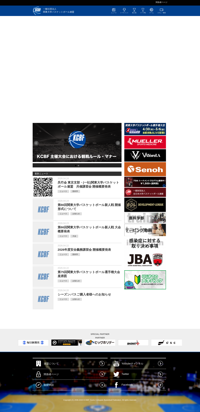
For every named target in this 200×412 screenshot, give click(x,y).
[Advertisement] (145, 307)
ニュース (114, 10)
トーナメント (124, 10)
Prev (36, 143)
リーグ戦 (143, 10)
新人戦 (134, 10)
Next (118, 143)
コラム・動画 (161, 10)
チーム (151, 10)
